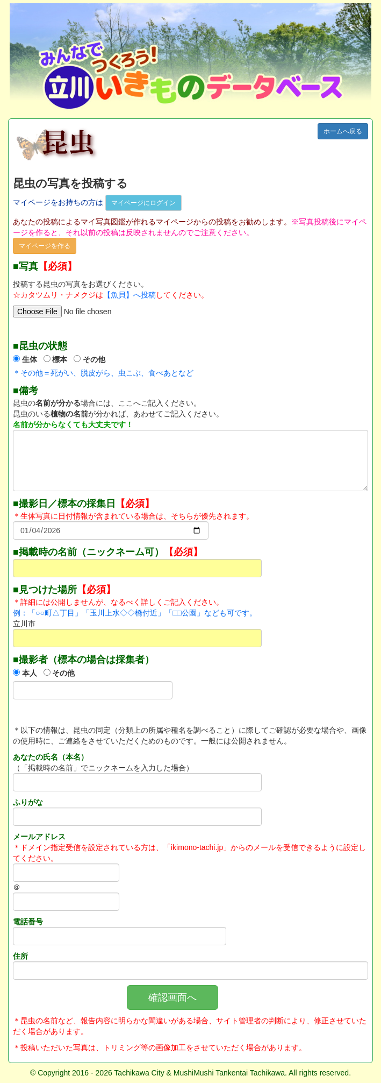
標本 (59, 359)
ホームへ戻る (343, 131)
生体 (29, 359)
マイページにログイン (143, 203)
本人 (29, 673)
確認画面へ (172, 997)
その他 (94, 359)
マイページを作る (44, 246)
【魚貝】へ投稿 (129, 295)
